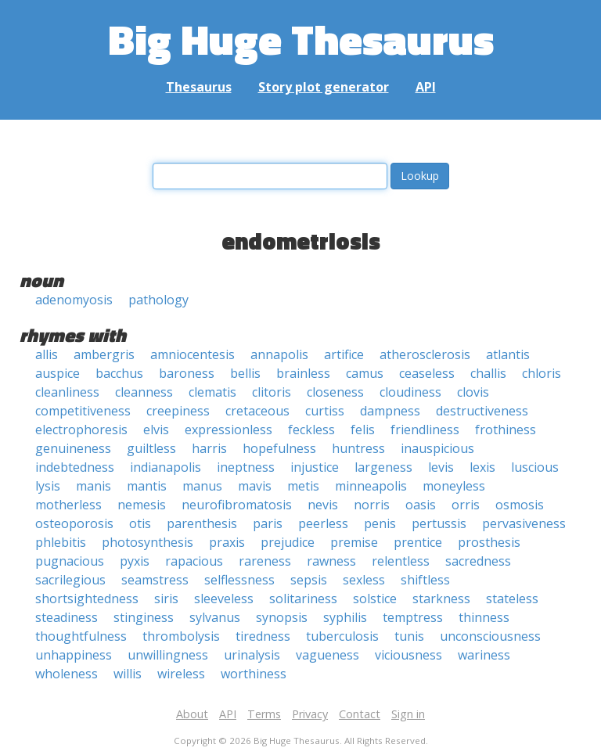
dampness (390, 410)
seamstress (155, 579)
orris (466, 504)
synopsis (282, 617)
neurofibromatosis (237, 504)
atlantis (508, 354)
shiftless (425, 579)
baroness (186, 373)
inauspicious (437, 448)
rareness (265, 561)
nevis (323, 504)
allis (46, 354)
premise (354, 542)
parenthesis (202, 523)
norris (372, 504)
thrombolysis (181, 636)
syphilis (345, 617)
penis (380, 523)
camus (364, 373)
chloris (541, 373)
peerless (323, 523)
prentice (418, 542)
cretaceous (257, 410)
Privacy (310, 713)
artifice (344, 354)
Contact (359, 713)
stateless (512, 598)
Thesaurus (199, 86)
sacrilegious (70, 579)
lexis (482, 467)
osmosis (519, 504)
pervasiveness (524, 523)
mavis (255, 485)
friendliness (424, 429)
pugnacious (69, 561)
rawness (331, 561)
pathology (158, 299)
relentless (401, 561)
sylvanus (214, 617)
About (192, 713)
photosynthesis (147, 542)
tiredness (263, 636)
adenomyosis (74, 299)
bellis (245, 373)
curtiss (324, 410)
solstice (375, 598)
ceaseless (427, 373)
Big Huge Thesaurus (301, 38)
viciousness (408, 654)
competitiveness (83, 410)
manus (202, 485)
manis (93, 485)
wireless (181, 673)
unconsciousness (490, 636)
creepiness (178, 410)
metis (303, 485)
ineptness (246, 467)
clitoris (271, 392)
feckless (311, 429)
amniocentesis (192, 354)
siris (166, 598)
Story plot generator (323, 86)
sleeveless (224, 598)
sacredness (478, 561)
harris (209, 448)
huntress (358, 448)
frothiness (505, 429)
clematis (212, 392)
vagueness (327, 654)
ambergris (104, 354)
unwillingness (168, 654)
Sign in (408, 713)
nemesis (141, 504)
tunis (409, 636)
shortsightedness (87, 598)
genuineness (73, 448)
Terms (264, 713)
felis (363, 429)
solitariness (303, 598)
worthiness (253, 673)
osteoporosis (74, 523)
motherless (68, 504)
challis (488, 373)
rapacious (194, 561)
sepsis (308, 579)
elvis (156, 429)
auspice (57, 373)
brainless (303, 373)
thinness (484, 617)
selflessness (239, 579)
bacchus (119, 373)
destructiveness (482, 410)
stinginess (143, 617)
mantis (147, 485)
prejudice (288, 542)
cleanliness (67, 392)
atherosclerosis (425, 354)
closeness (335, 392)
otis (140, 523)
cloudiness (410, 392)
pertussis (439, 523)
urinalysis (252, 654)
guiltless (151, 448)
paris (268, 523)
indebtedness (74, 467)
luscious (535, 467)
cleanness (144, 392)
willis (127, 673)
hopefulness (279, 448)
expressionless (228, 429)
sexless (364, 579)
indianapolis (165, 467)
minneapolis (371, 485)
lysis (47, 485)
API (426, 86)
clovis (473, 392)
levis (441, 467)
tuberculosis (342, 636)
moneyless (454, 485)
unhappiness (73, 654)
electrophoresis (81, 429)
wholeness (66, 673)
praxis (227, 542)
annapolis (279, 354)
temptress (413, 617)
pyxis (134, 561)
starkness (441, 598)
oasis (420, 504)
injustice (314, 467)
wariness (484, 654)
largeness (383, 467)
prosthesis (489, 542)
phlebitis (60, 542)
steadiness (66, 617)
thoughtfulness (81, 636)
